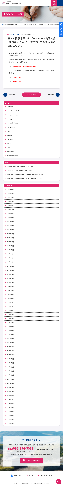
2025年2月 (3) (10, 246)
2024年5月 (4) (10, 282)
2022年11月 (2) (10, 351)
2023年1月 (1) (10, 343)
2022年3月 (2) (10, 383)
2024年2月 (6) (10, 294)
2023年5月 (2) (10, 330)
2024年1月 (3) (10, 298)
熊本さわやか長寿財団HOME (9, 24)
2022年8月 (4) (10, 363)
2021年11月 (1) (10, 399)
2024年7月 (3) (10, 274)
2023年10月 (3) (10, 310)
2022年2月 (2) (10, 387)
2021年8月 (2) (10, 411)
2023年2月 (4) (10, 338)
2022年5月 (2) (10, 375)
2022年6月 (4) (10, 371)
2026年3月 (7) (10, 193)
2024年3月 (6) (10, 290)
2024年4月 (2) (10, 286)
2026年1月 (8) (10, 201)
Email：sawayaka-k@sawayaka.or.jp (41, 455)
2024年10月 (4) (10, 262)
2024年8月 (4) (10, 270)
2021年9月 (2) (10, 407)
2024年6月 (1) (10, 278)
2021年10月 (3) (10, 403)
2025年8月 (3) (10, 221)
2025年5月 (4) (10, 234)
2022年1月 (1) (10, 391)
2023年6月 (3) (10, 326)
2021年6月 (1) (10, 415)
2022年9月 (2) (10, 359)
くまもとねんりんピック (26, 24)
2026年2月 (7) (10, 197)
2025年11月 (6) (10, 209)
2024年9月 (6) (10, 266)
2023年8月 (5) (10, 318)
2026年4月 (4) (10, 189)
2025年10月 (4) (10, 213)
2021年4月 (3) (10, 423)
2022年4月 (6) (10, 379)
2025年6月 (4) (10, 229)
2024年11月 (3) (10, 258)
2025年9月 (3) (10, 217)
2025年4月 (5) (10, 238)
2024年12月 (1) (10, 254)
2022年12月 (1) (10, 347)
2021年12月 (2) (10, 395)
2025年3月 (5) (10, 242)
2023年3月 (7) (10, 334)
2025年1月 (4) (10, 250)
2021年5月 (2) (10, 419)
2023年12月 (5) (10, 302)
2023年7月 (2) (10, 322)
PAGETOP (58, 481)
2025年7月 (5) (10, 225)
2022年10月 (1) (10, 355)
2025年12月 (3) (10, 205)
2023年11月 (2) (10, 306)
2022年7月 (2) (10, 367)
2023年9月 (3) (10, 314)
